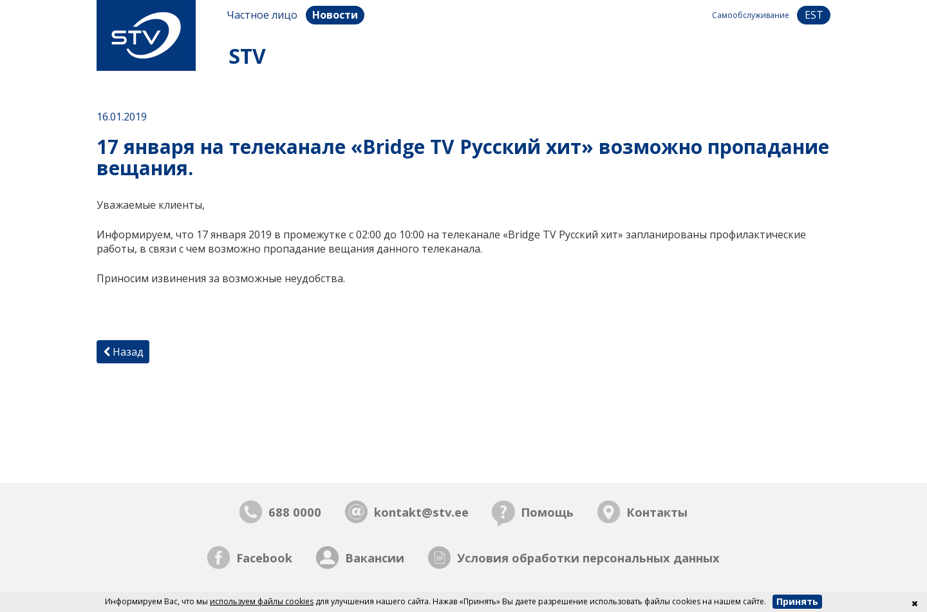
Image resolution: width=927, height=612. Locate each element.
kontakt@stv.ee (421, 512)
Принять (797, 601)
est (814, 15)
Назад (123, 352)
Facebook (264, 558)
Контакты (657, 512)
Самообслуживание (750, 15)
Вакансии (374, 558)
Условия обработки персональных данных (588, 558)
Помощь (547, 512)
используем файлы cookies (262, 601)
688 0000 (294, 512)
